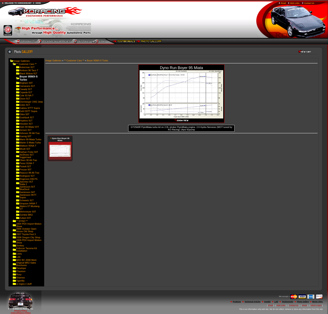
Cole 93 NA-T (27, 95)
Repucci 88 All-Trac (30, 172)
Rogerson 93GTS (29, 179)
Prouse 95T (26, 169)
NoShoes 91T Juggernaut (27, 155)
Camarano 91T (27, 86)
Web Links (295, 3)
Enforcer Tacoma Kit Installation (26, 249)
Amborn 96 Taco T (29, 70)
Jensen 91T (26, 130)
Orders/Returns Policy (21, 313)
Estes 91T (25, 105)
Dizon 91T (25, 98)
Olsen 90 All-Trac (28, 160)
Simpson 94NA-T (28, 203)
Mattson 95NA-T (28, 145)
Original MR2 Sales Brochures (26, 263)
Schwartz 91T (27, 200)
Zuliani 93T (25, 218)
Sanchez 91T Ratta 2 (26, 182)
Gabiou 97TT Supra (30, 108)
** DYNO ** (22, 221)
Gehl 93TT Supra (28, 111)
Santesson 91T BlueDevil (27, 187)
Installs (267, 302)
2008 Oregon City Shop (28, 237)
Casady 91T (26, 89)
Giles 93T (24, 114)
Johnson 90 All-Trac (30, 133)
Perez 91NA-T (27, 163)
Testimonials (287, 302)
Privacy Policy (20, 311)
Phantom (21, 271)
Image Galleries (22, 61)
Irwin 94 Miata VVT (29, 127)
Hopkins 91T (26, 120)
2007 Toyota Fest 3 (26, 234)
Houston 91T (26, 123)
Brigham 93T (26, 83)
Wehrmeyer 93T (28, 211)
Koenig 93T (25, 136)
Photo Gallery (303, 302)
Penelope (21, 268)
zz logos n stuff (24, 284)
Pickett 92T (25, 166)
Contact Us (309, 3)
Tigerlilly (20, 280)
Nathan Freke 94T (29, 152)
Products (237, 302)
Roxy (19, 274)
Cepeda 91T (26, 92)
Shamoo (20, 277)
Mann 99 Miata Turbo (30, 139)
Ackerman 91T (27, 67)
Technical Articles (252, 302)
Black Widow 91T (28, 73)
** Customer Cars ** (26, 64)
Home (304, 305)
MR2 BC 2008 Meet (26, 260)
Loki (18, 257)
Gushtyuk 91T (27, 117)
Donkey (20, 245)
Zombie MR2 (26, 215)
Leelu (19, 253)
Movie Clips (317, 302)
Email (283, 3)
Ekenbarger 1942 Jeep (31, 101)
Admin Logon (316, 305)
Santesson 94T (27, 192)
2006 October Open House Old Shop (26, 230)
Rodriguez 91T (27, 176)
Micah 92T (25, 149)
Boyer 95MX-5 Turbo (97, 60)
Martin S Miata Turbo (30, 142)
